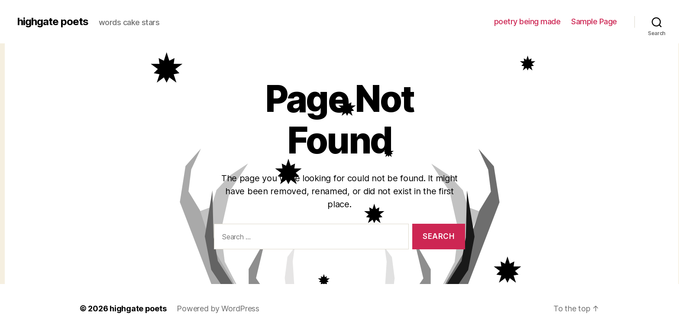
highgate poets (52, 21)
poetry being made (527, 21)
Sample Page (594, 21)
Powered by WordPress (218, 308)
